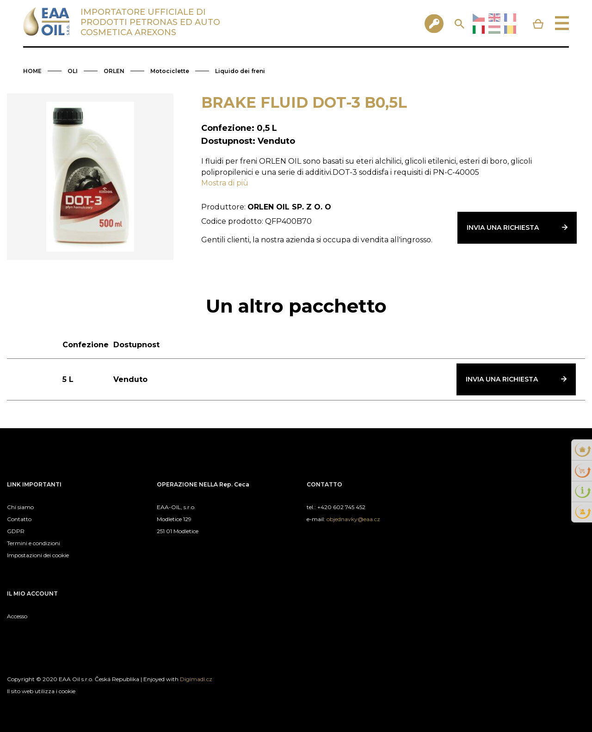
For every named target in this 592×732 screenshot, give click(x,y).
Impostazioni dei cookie (38, 555)
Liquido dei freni (240, 71)
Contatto (19, 519)
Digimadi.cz (196, 679)
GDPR (16, 531)
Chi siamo (20, 507)
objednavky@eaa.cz (353, 519)
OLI (73, 71)
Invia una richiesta (503, 227)
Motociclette (169, 71)
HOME (32, 71)
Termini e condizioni (33, 543)
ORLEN (114, 71)
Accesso (17, 616)
